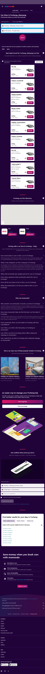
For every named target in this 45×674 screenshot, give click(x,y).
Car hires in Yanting (7, 538)
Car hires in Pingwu (7, 534)
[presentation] (42, 525)
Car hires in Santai (7, 536)
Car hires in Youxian (7, 540)
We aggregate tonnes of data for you (23, 605)
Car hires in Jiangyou (7, 532)
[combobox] (5, 22)
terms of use (19, 504)
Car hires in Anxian (7, 528)
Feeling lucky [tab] (30, 520)
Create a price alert (21, 579)
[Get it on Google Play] (5, 664)
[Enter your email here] (23, 494)
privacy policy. (26, 504)
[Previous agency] (3, 222)
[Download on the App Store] (13, 664)
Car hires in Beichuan (7, 530)
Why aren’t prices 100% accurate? (23, 608)
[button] (2, 6)
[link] (30, 74)
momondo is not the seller (23, 603)
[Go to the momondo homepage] (9, 6)
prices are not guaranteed (32, 598)
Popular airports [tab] (21, 520)
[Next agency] (42, 222)
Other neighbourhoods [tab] (8, 520)
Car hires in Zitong (7, 542)
